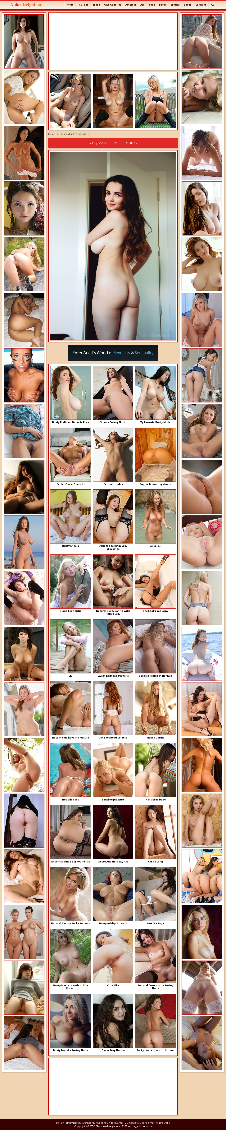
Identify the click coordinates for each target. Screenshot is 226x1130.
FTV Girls (127, 1122)
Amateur (130, 4)
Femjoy (69, 1122)
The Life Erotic (162, 1122)
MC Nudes (97, 1122)
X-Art (119, 1122)
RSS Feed (83, 4)
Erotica (175, 4)
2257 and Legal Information (137, 1126)
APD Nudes (110, 1122)
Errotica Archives (82, 1122)
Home (70, 4)
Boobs (163, 4)
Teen (152, 4)
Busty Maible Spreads (73, 134)
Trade (96, 4)
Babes (187, 4)
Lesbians (201, 4)
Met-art (60, 1122)
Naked (27, 4)
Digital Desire (139, 1122)
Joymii (150, 1122)
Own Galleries (112, 4)
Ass (142, 4)
